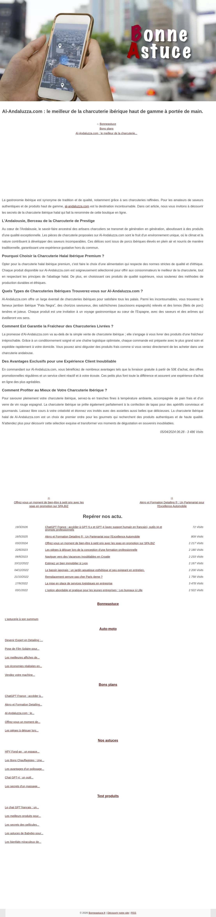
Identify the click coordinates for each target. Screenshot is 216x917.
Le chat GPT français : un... (22, 807)
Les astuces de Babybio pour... (24, 833)
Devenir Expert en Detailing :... (24, 640)
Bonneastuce (108, 123)
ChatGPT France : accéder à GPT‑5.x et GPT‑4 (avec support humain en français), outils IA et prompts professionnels (103, 528)
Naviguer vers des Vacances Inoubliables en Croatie (77, 556)
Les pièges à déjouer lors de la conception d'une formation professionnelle (91, 549)
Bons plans (106, 128)
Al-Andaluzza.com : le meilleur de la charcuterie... (106, 133)
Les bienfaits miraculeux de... (23, 841)
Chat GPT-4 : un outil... (19, 777)
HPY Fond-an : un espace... (22, 751)
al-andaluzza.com (77, 206)
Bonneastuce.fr (97, 912)
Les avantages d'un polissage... (24, 768)
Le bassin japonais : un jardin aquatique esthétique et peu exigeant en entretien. (94, 570)
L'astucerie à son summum (21, 619)
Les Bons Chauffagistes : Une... (24, 760)
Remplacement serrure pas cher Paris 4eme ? (73, 576)
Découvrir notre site (118, 912)
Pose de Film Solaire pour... (22, 648)
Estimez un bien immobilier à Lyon (66, 563)
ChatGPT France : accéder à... (24, 696)
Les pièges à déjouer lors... (22, 730)
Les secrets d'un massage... (22, 786)
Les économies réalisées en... (23, 666)
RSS (133, 912)
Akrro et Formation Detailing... (23, 704)
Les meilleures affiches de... (22, 657)
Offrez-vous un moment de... (22, 721)
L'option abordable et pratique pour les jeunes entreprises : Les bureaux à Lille (94, 590)
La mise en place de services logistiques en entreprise (78, 583)
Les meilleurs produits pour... (23, 815)
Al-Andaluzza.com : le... (19, 713)
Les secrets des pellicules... (22, 824)
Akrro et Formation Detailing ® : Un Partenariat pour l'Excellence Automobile (172, 504)
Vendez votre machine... (20, 674)
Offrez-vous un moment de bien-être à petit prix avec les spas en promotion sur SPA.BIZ (49, 504)
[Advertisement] (102, 166)
